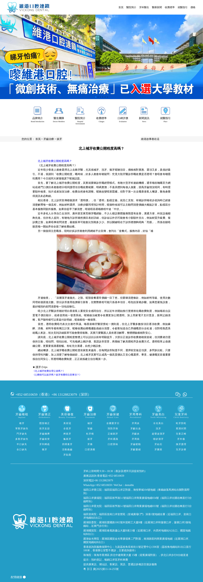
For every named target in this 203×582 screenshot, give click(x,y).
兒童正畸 (181, 433)
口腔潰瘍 (90, 449)
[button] (95, 97)
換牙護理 (181, 444)
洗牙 (158, 428)
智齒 (90, 428)
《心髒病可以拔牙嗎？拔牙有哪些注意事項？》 (56, 374)
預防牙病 (113, 428)
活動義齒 (67, 449)
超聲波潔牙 (158, 433)
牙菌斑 (158, 449)
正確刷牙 (113, 433)
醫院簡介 (131, 7)
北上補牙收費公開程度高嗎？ (55, 161)
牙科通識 (113, 439)
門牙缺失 (22, 433)
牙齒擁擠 (44, 433)
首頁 (120, 7)
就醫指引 (183, 7)
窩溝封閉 (181, 428)
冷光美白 (158, 423)
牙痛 (90, 444)
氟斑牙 (67, 439)
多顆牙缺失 (21, 439)
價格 (192, 7)
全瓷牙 (67, 428)
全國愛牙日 (112, 423)
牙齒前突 (44, 439)
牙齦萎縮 (135, 449)
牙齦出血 (135, 428)
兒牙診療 (181, 449)
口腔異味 (113, 444)
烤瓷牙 (67, 433)
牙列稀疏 (44, 444)
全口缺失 (22, 449)
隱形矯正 (44, 423)
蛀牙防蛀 (181, 423)
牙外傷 (181, 439)
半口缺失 (22, 444)
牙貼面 (67, 454)
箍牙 (44, 449)
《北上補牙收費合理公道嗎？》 (48, 371)
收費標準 (170, 7)
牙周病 (136, 439)
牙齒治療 (48, 139)
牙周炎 (136, 423)
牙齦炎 (136, 433)
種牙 (21, 423)
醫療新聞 (157, 7)
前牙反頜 (44, 428)
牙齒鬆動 (135, 444)
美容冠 (67, 423)
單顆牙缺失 (21, 428)
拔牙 (59, 139)
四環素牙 (67, 444)
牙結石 (158, 444)
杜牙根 (90, 433)
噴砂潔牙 (158, 439)
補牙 (90, 423)
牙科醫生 (144, 7)
